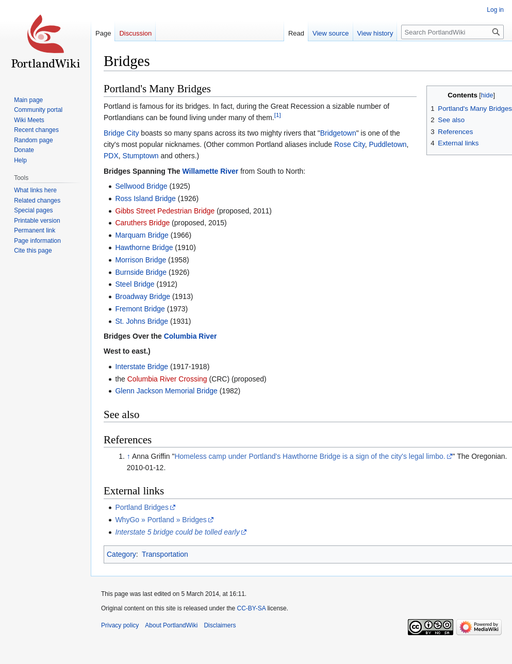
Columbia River (190, 336)
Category (121, 554)
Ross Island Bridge (145, 198)
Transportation (165, 554)
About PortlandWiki (171, 625)
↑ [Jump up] (128, 456)
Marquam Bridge (142, 235)
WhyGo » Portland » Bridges (160, 520)
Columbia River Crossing (167, 379)
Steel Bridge (134, 284)
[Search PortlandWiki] (452, 32)
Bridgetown (338, 133)
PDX (111, 156)
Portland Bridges (142, 507)
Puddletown (387, 144)
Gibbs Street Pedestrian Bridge (164, 211)
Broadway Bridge (142, 296)
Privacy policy (120, 625)
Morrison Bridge (140, 260)
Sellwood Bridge (141, 186)
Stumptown (141, 156)
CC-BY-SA (251, 608)
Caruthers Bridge (142, 223)
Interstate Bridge (141, 366)
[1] (277, 114)
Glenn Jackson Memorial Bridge (166, 391)
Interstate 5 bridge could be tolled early (177, 532)
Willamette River (210, 171)
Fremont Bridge (139, 309)
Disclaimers (220, 625)
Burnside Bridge (141, 272)
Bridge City (121, 133)
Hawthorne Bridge (144, 247)
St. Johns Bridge (141, 321)
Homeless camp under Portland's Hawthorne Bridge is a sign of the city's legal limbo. (309, 456)
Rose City (349, 144)
